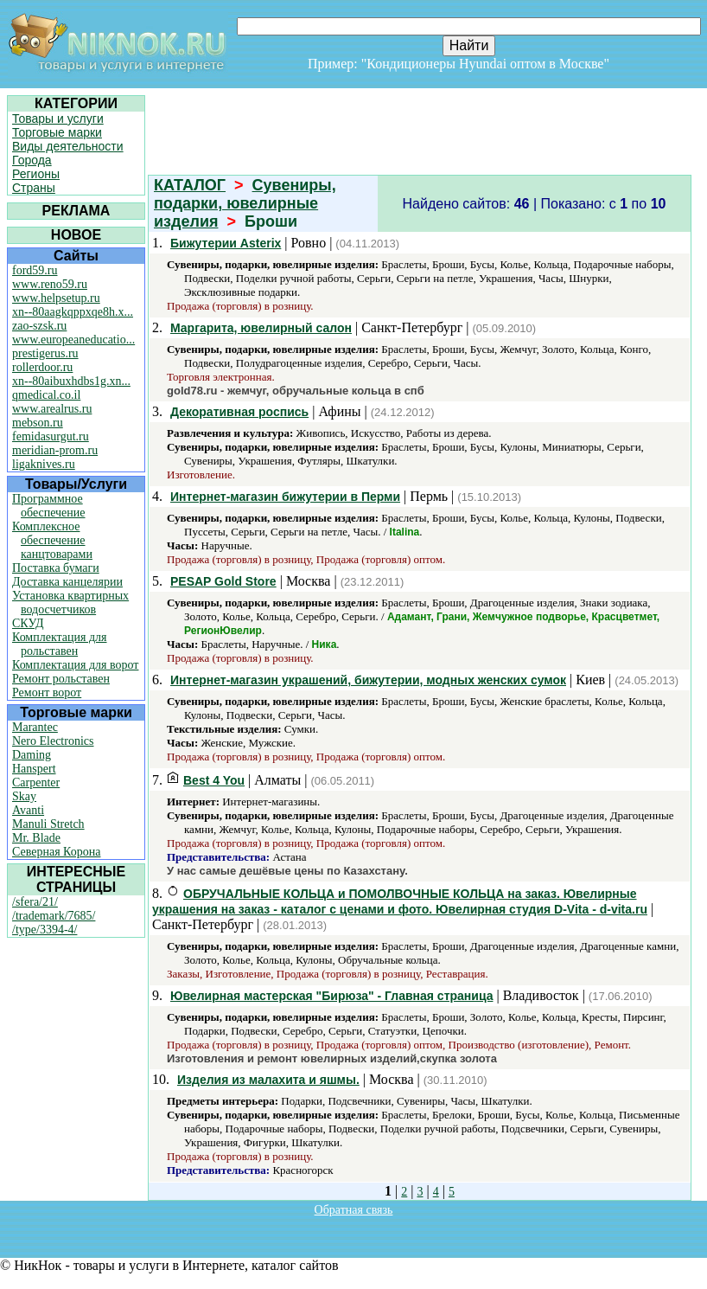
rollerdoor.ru (42, 367)
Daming (31, 754)
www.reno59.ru (49, 284)
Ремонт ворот (46, 692)
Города (32, 160)
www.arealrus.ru (52, 408)
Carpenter (36, 782)
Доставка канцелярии (67, 581)
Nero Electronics (52, 740)
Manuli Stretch (48, 824)
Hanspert (34, 768)
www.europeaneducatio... (73, 339)
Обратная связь (354, 1209)
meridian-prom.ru (55, 450)
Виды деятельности (68, 146)
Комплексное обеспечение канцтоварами (52, 540)
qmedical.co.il (46, 394)
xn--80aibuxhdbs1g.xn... (71, 381)
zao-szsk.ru (39, 325)
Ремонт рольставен (61, 678)
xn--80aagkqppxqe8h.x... (72, 311)
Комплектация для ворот (75, 664)
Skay (24, 796)
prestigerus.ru (45, 353)
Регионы (36, 174)
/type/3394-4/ (44, 929)
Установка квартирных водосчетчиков (70, 602)
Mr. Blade (36, 837)
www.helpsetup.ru (56, 298)
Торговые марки (57, 132)
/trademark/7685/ (53, 915)
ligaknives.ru (43, 464)
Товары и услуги (58, 118)
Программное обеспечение (49, 505)
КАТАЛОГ (190, 185)
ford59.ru (35, 270)
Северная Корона (56, 851)
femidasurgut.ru (50, 436)
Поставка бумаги (55, 567)
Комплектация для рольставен (59, 644)
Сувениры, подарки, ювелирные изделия (245, 203)
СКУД (27, 623)
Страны (33, 188)
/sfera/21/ (35, 901)
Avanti (28, 810)
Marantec (35, 727)
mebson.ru (37, 422)
